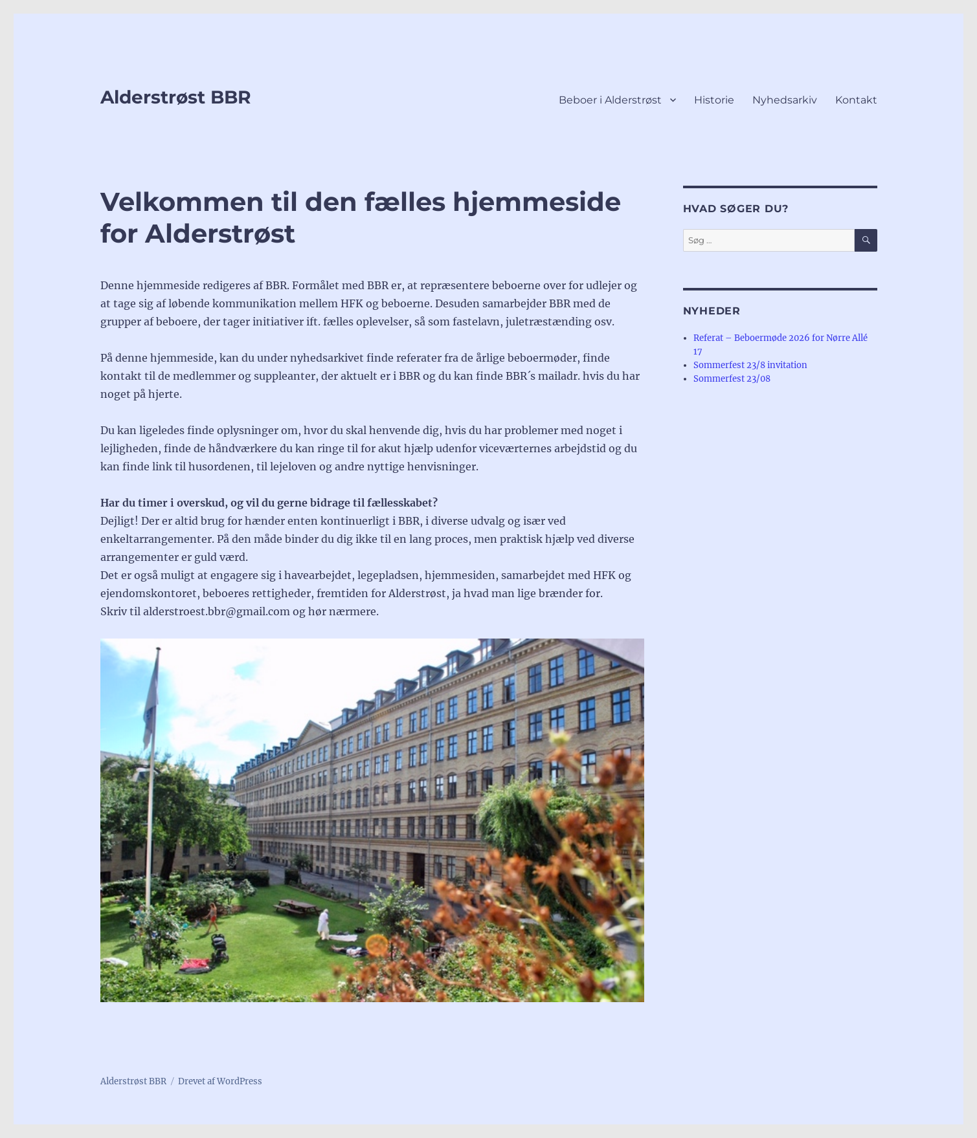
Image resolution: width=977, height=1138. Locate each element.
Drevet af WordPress (220, 1081)
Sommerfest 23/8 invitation (750, 365)
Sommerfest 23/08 (731, 378)
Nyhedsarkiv (784, 100)
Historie (714, 100)
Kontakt (856, 100)
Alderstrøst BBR (175, 97)
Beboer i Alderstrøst (610, 100)
